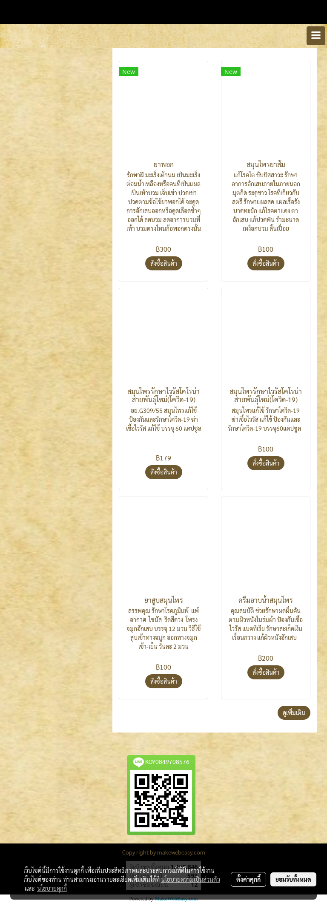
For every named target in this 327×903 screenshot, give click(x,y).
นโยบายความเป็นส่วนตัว (190, 879)
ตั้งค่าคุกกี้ (248, 879)
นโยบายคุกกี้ (52, 888)
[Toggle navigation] (316, 35)
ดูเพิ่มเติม (294, 712)
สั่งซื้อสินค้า (163, 263)
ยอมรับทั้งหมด (293, 879)
